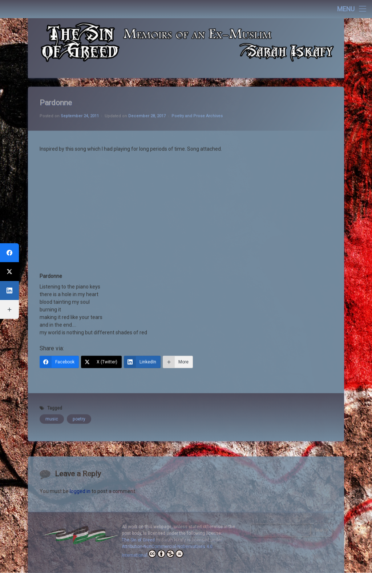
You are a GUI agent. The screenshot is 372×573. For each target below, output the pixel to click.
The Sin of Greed (138, 539)
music (51, 398)
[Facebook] (59, 341)
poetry (79, 398)
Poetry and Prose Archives (197, 95)
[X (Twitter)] (101, 341)
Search (322, 530)
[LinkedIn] (142, 341)
